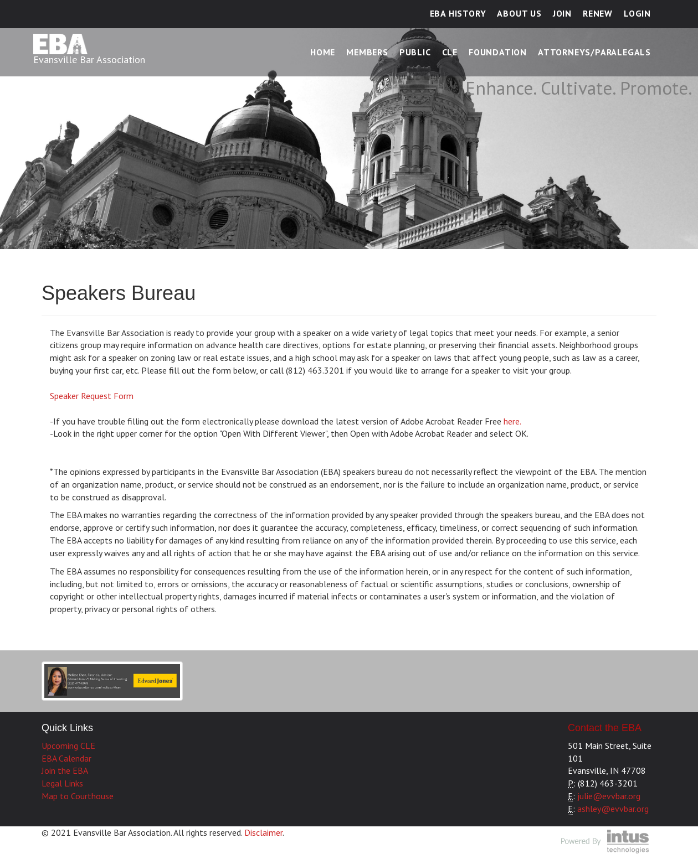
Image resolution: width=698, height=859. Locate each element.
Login (637, 13)
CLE (450, 52)
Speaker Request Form (92, 395)
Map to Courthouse (78, 795)
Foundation (498, 52)
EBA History (458, 13)
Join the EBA (65, 770)
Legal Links (62, 783)
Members (367, 52)
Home (322, 52)
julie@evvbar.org (608, 795)
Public (415, 52)
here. (511, 421)
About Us (519, 13)
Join (562, 13)
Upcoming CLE (68, 745)
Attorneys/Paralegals (594, 52)
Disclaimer (263, 832)
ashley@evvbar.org (613, 808)
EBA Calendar (66, 758)
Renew (598, 13)
